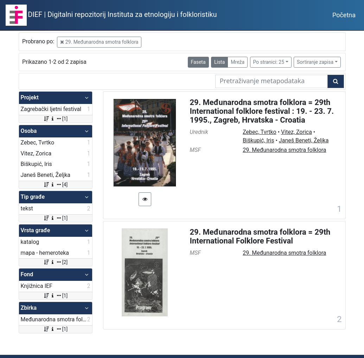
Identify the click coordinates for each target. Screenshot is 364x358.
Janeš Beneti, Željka (304, 140)
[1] (55, 119)
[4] (55, 184)
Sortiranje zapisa (315, 62)
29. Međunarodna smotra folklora (99, 42)
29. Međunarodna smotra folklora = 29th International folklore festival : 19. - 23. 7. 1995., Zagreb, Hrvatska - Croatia (262, 111)
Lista (219, 62)
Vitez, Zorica (296, 132)
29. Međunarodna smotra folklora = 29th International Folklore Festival (260, 236)
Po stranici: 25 (269, 62)
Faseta (198, 62)
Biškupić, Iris (258, 140)
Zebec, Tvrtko (259, 132)
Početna (344, 15)
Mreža (237, 62)
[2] (55, 262)
